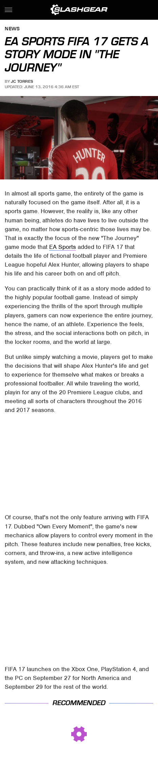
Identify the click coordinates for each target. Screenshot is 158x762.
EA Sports (62, 247)
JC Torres (22, 81)
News (12, 29)
